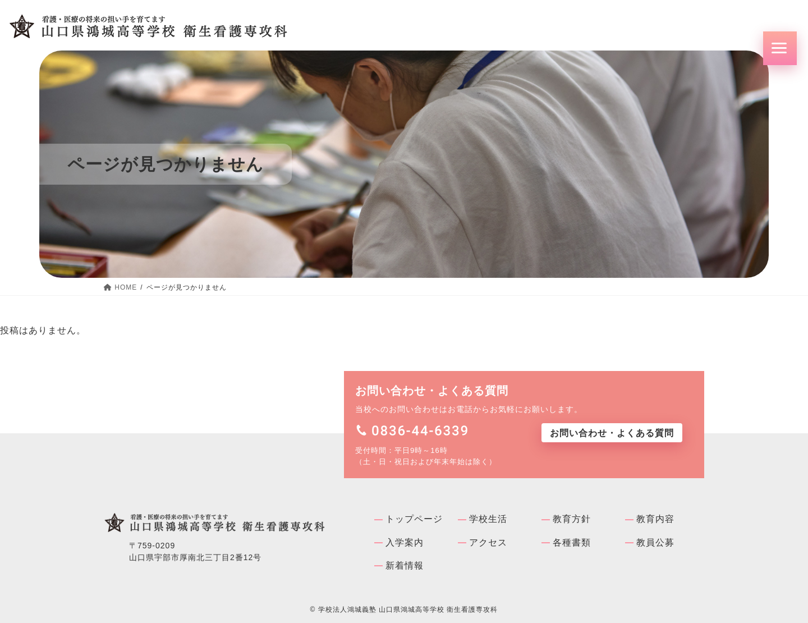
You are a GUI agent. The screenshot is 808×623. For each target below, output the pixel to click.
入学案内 (404, 542)
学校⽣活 (488, 519)
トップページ (414, 519)
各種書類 (572, 542)
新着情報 (404, 565)
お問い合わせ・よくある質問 (612, 433)
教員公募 (655, 542)
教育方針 (572, 519)
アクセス (488, 542)
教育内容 (655, 519)
